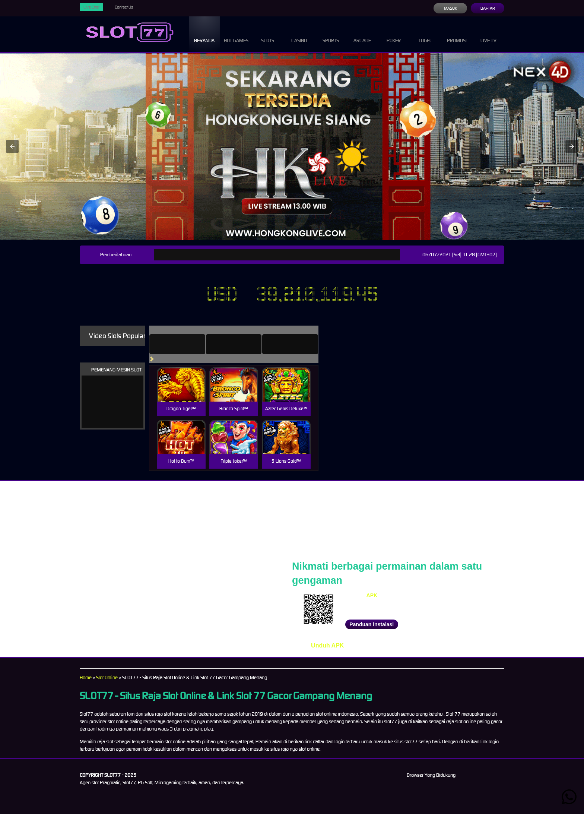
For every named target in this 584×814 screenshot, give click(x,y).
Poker (393, 33)
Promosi (457, 33)
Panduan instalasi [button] (371, 624)
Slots (268, 33)
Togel (425, 33)
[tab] (188, 344)
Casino (299, 33)
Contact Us (127, 7)
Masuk (450, 8)
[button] (12, 146)
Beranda (204, 33)
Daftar (487, 8)
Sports (330, 33)
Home (86, 677)
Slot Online (109, 677)
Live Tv (489, 33)
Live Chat (92, 7)
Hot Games (236, 33)
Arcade (362, 33)
